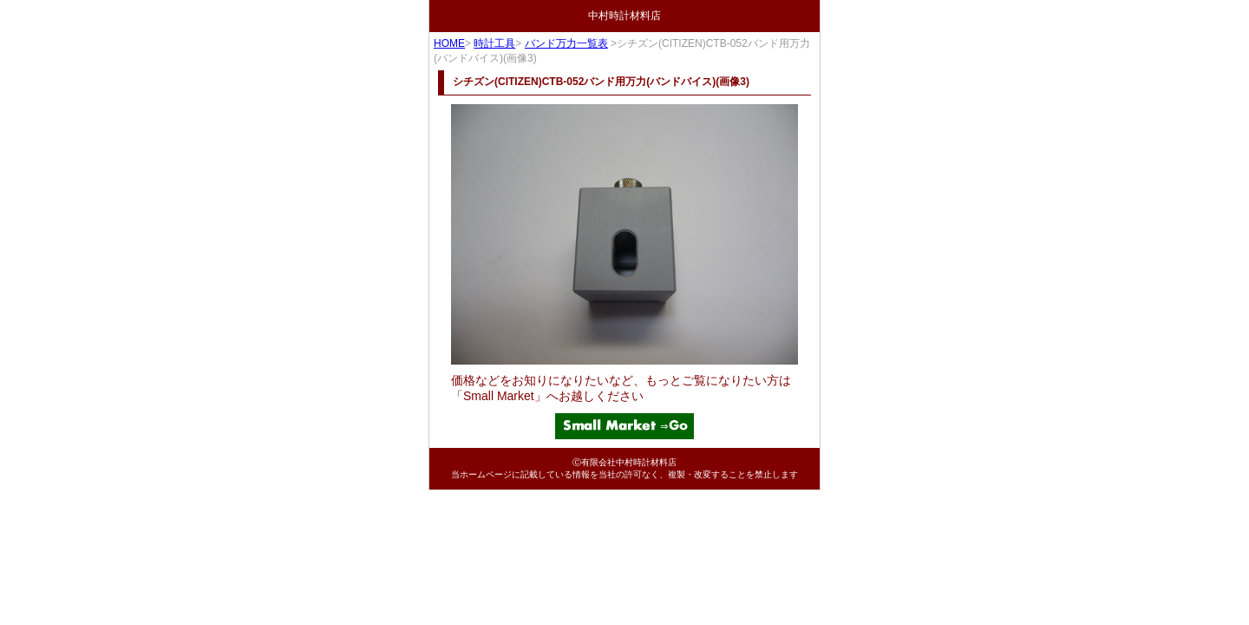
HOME (449, 43)
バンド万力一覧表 (566, 43)
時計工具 (494, 43)
